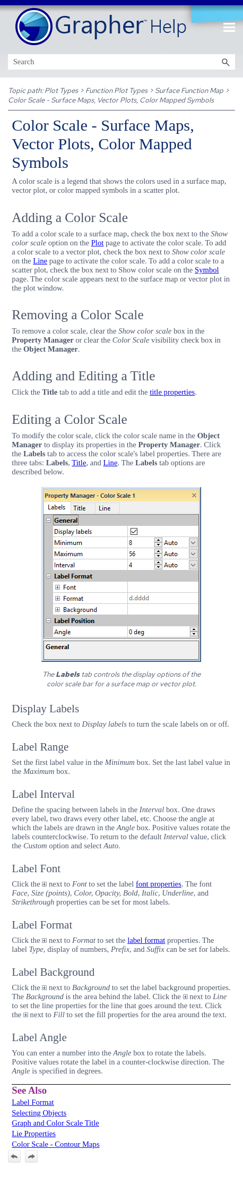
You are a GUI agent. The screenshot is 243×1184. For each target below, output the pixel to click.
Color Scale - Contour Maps (55, 1144)
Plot (97, 242)
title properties (172, 392)
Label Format (33, 1102)
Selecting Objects (39, 1113)
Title (79, 462)
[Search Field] (122, 62)
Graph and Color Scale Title (55, 1123)
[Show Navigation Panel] (229, 27)
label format (146, 940)
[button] (225, 62)
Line (40, 261)
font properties (158, 884)
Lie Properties (34, 1133)
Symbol (207, 270)
